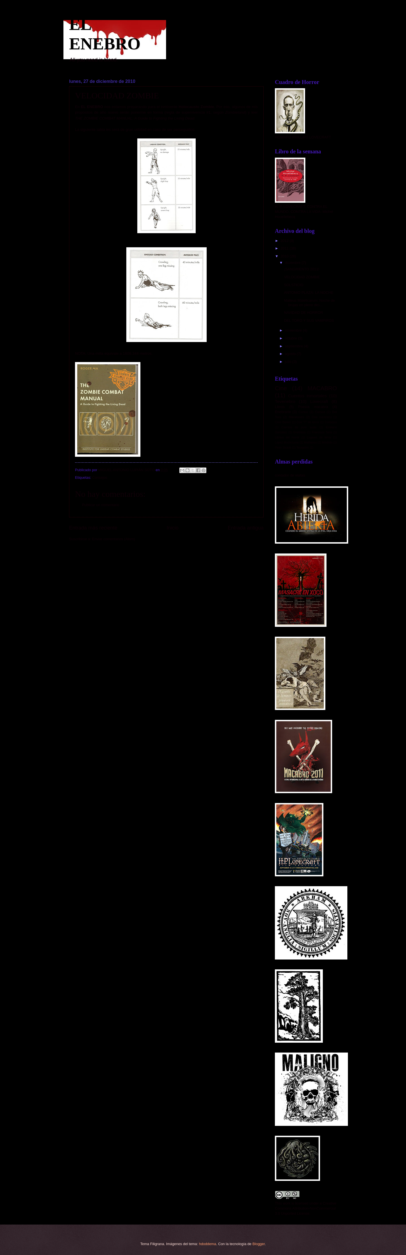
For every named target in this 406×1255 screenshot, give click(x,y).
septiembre (294, 346)
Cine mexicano (322, 417)
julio (288, 361)
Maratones (296, 417)
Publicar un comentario (100, 505)
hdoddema (207, 1244)
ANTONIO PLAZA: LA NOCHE (308, 292)
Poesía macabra (313, 407)
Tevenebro (285, 401)
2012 (285, 241)
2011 (285, 248)
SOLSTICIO (293, 285)
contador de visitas (290, 475)
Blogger (258, 1244)
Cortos (303, 412)
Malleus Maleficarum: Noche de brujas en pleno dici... (309, 302)
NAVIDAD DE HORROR (303, 312)
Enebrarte (283, 412)
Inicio (172, 528)
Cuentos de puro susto (299, 427)
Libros (280, 407)
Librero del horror (287, 437)
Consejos (99, 477)
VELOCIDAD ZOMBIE (302, 277)
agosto (291, 354)
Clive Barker (283, 422)
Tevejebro (302, 447)
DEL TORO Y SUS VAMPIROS (309, 320)
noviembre (294, 330)
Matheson (310, 442)
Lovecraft (319, 401)
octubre (291, 338)
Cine (281, 388)
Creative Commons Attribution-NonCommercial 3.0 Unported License (305, 1208)
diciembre (293, 263)
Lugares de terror (319, 437)
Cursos (320, 412)
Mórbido (327, 442)
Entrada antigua (246, 528)
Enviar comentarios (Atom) (113, 539)
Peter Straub (283, 447)
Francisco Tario (322, 432)
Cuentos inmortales (307, 395)
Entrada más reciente (93, 528)
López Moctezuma (287, 442)
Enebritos (300, 432)
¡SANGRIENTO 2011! (301, 269)
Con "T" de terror (308, 422)
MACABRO (322, 388)
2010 (285, 256)
